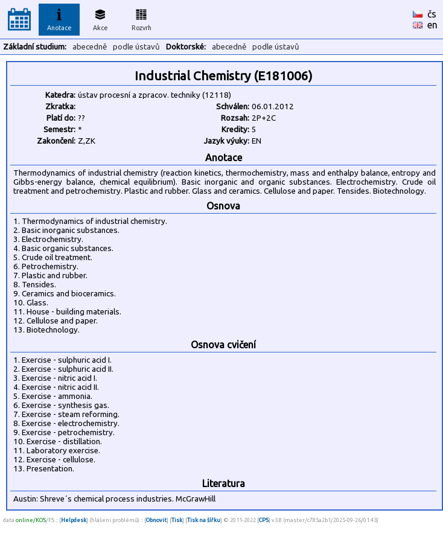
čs (431, 13)
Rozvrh (141, 18)
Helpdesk (73, 520)
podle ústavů (136, 46)
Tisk (176, 520)
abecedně (89, 46)
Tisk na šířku (203, 520)
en (432, 24)
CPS (264, 520)
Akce (100, 18)
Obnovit (156, 520)
